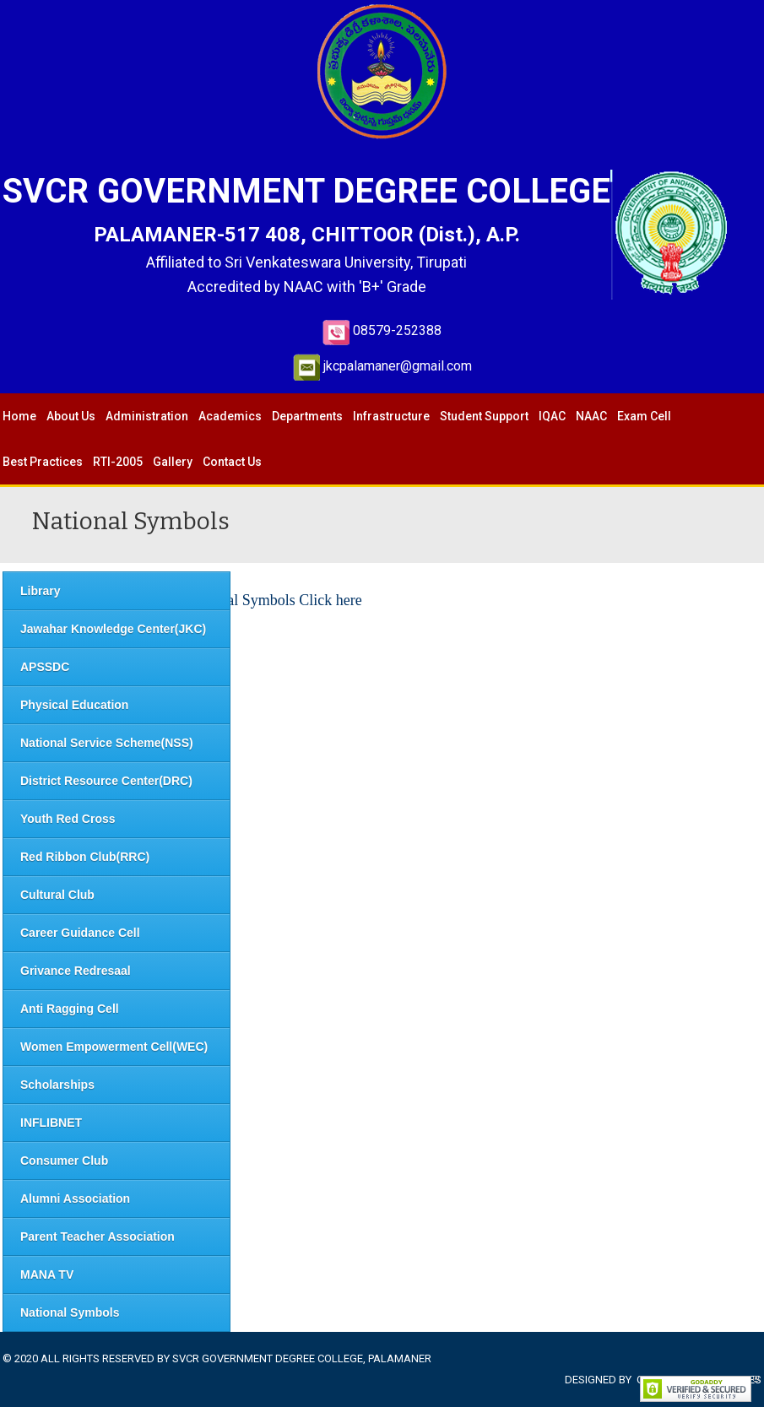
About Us (70, 416)
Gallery (172, 461)
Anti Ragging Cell (69, 1008)
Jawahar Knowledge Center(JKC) (113, 629)
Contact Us (232, 461)
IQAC (552, 416)
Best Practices (43, 461)
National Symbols (69, 1312)
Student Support (484, 416)
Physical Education (74, 705)
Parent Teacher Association (97, 1236)
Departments (307, 416)
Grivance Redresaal (75, 970)
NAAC (591, 416)
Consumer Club (64, 1160)
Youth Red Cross (68, 818)
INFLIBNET (51, 1122)
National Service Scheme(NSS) (106, 742)
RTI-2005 (118, 461)
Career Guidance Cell (80, 932)
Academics (230, 416)
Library (40, 591)
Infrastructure (391, 416)
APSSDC (44, 667)
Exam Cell (644, 416)
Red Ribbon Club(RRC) (84, 856)
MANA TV (46, 1274)
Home (19, 416)
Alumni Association (75, 1198)
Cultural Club (57, 894)
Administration (147, 416)
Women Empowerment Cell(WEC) (114, 1046)
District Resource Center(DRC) (106, 780)
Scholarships (57, 1084)
